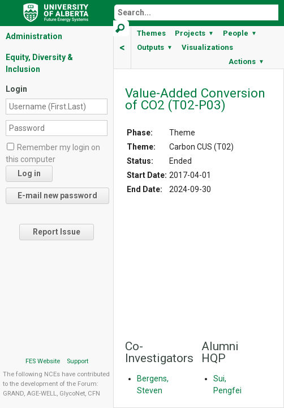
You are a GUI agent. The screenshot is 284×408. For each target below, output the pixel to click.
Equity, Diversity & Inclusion (39, 63)
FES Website (42, 361)
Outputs (155, 47)
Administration (34, 36)
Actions (246, 61)
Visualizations (207, 47)
